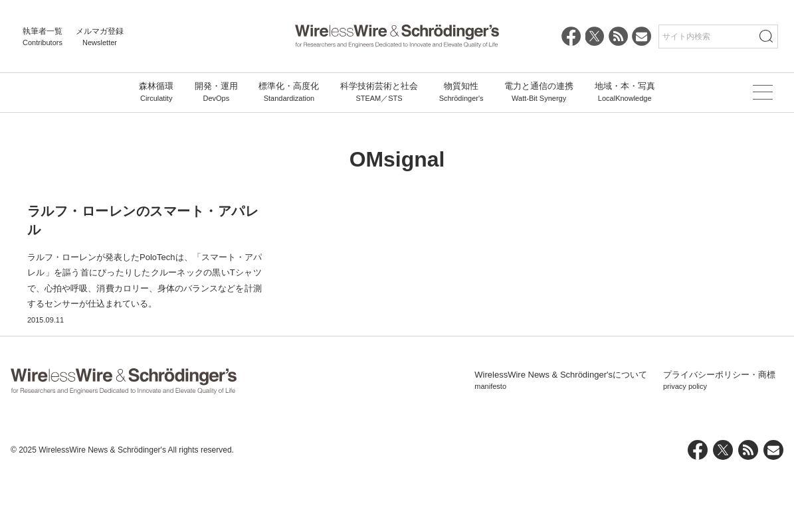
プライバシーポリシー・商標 (719, 412)
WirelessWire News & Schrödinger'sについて (560, 412)
